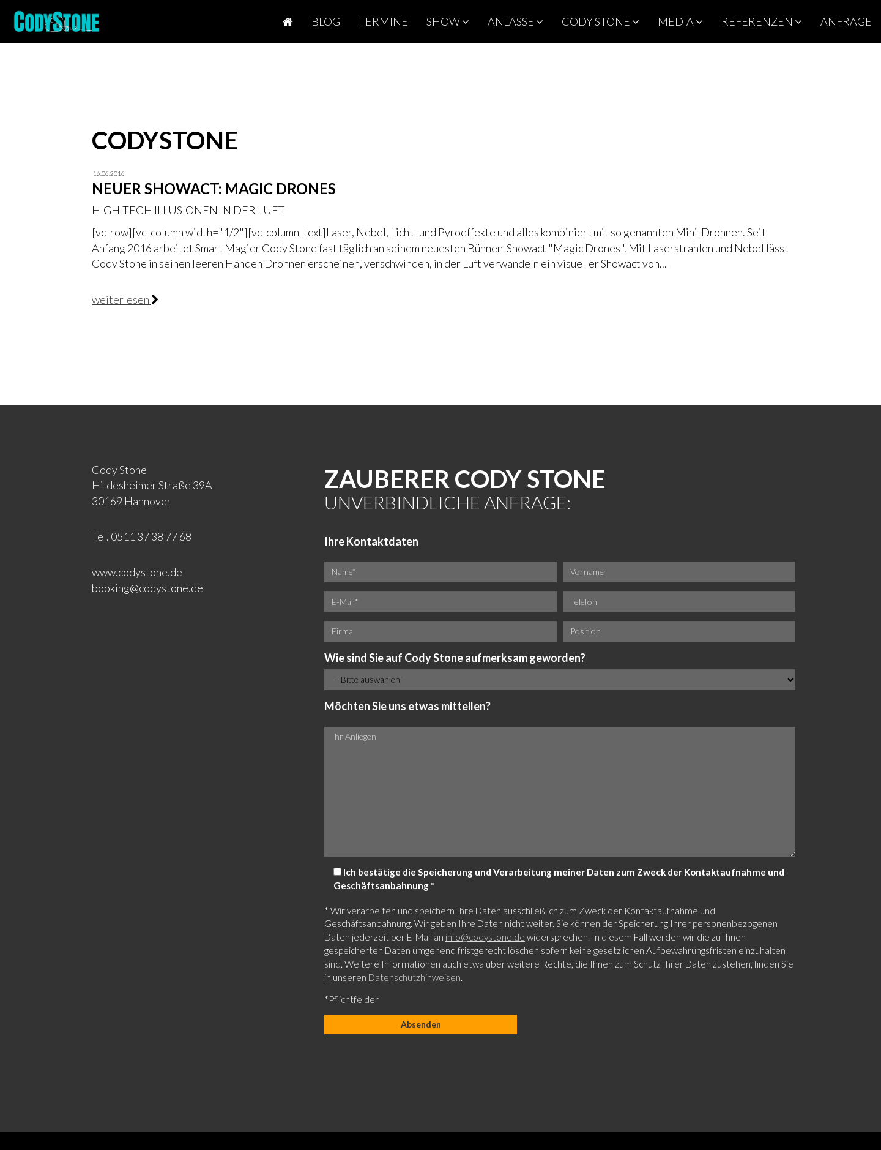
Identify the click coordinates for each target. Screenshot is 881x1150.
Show (447, 21)
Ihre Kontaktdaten (371, 541)
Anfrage (846, 21)
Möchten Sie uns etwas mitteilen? (407, 706)
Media (680, 21)
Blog (325, 21)
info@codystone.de (485, 936)
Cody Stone (600, 21)
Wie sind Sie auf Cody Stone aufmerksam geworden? (454, 657)
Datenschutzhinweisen (414, 977)
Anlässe (515, 21)
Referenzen (761, 21)
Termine (383, 21)
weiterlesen (121, 299)
